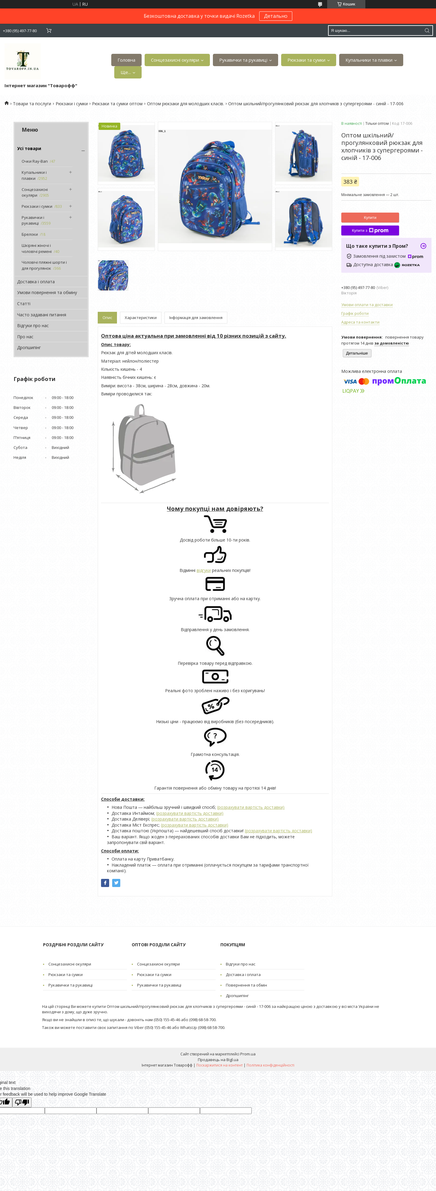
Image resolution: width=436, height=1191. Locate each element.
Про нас (25, 336)
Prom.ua (248, 1054)
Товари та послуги (32, 103)
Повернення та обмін (246, 985)
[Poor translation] (22, 1102)
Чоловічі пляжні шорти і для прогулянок (44, 265)
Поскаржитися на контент (219, 1065)
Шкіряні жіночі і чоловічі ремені (37, 248)
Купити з (370, 230)
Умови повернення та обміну (47, 292)
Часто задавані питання (41, 315)
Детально (275, 16)
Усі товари (29, 148)
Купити (370, 217)
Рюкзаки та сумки (306, 60)
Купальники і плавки (34, 175)
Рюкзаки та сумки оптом (117, 103)
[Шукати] (427, 30)
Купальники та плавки (368, 60)
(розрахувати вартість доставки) (250, 807)
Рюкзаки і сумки (72, 103)
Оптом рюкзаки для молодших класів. (185, 103)
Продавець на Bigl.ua (218, 1059)
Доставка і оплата (36, 281)
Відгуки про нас (33, 325)
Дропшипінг (29, 347)
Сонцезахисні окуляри (175, 60)
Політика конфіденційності (270, 1065)
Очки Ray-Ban (35, 161)
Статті (23, 303)
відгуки (204, 570)
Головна (126, 60)
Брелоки (30, 234)
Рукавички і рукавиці (33, 220)
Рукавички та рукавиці (243, 60)
